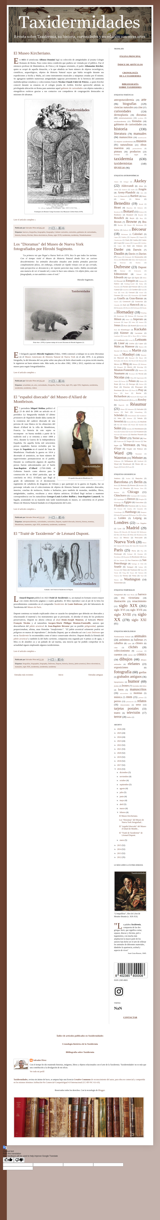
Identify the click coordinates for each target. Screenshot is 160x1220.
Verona (125, 576)
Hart (145, 305)
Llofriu (131, 343)
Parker (142, 381)
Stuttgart (130, 567)
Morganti (120, 367)
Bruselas (126, 488)
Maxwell (120, 358)
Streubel (131, 432)
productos (135, 151)
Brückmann (139, 225)
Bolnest (141, 212)
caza (129, 643)
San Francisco (133, 560)
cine (140, 107)
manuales (18, 667)
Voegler (129, 449)
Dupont (58, 521)
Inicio (60, 675)
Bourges (116, 488)
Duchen (138, 263)
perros (117, 701)
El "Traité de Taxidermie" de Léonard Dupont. (51, 533)
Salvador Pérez (31, 228)
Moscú (116, 538)
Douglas (141, 499)
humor (134, 681)
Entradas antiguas (96, 675)
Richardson (120, 396)
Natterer (141, 370)
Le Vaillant (142, 336)
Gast (142, 290)
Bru (144, 221)
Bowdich (119, 217)
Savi (126, 412)
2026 (119, 729)
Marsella (124, 532)
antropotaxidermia (29, 521)
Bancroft (123, 196)
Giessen (119, 509)
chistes (139, 643)
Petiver (141, 384)
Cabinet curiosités (61, 232)
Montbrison (19, 524)
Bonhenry (117, 215)
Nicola (140, 374)
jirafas (116, 686)
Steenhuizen (139, 429)
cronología (139, 651)
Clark (127, 240)
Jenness (141, 322)
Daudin (119, 253)
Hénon (117, 319)
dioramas (141, 114)
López (141, 343)
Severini (118, 421)
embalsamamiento (125, 118)
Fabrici (116, 284)
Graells (121, 298)
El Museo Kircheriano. (32, 53)
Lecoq (130, 340)
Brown (118, 221)
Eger (129, 278)
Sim (118, 425)
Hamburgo (131, 511)
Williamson (128, 461)
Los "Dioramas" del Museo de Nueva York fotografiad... (131, 821)
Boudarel (129, 215)
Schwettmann (132, 416)
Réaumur (138, 404)
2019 (119, 757)
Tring (124, 573)
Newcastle (139, 538)
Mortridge (140, 367)
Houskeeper (120, 316)
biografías (33, 232)
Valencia (140, 573)
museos (141, 141)
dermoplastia (121, 114)
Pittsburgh (118, 554)
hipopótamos (119, 682)
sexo (138, 704)
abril (122, 804)
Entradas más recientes (23, 675)
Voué (141, 576)
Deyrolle (125, 260)
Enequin (130, 280)
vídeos (34, 388)
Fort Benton (142, 506)
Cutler (120, 246)
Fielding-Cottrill (129, 284)
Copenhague (120, 499)
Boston (132, 485)
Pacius (123, 381)
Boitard (128, 211)
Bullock (125, 230)
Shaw (135, 422)
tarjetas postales (126, 708)
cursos (130, 655)
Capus (116, 237)
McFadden (117, 361)
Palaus (132, 380)
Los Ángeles (141, 523)
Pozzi (133, 390)
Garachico (126, 290)
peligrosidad (90, 626)
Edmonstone (121, 273)
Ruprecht (121, 405)
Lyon (119, 528)
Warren (116, 580)
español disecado (68, 521)
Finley (141, 284)
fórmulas (137, 121)
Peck (123, 384)
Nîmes (144, 543)
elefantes (134, 664)
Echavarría (137, 271)
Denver (131, 498)
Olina (132, 378)
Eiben (144, 278)
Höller (128, 319)
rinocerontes (125, 705)
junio (122, 796)
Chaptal (141, 237)
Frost (142, 287)
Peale (116, 384)
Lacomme (138, 333)
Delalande (128, 257)
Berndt (141, 204)
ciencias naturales (123, 107)
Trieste (116, 573)
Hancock (135, 304)
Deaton (119, 257)
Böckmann (124, 234)
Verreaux (129, 445)
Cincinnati (133, 496)
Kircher (30, 235)
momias (91, 521)
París (118, 549)
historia (17, 235)
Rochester (136, 557)
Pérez (115, 393)
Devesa (116, 260)
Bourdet (140, 215)
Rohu (116, 400)
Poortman (117, 390)
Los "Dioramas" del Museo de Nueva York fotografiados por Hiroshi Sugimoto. (49, 246)
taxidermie (19, 388)
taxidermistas (123, 163)
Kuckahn (140, 329)
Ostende (141, 546)
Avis (141, 193)
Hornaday (125, 311)
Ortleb (116, 381)
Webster (137, 458)
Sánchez (125, 434)
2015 (119, 845)
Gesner (141, 292)
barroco (25, 232)
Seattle (118, 566)
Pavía (134, 551)
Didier (133, 260)
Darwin (137, 249)
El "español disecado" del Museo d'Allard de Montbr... (132, 827)
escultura (140, 118)
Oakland (119, 546)
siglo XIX (36, 524)
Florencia (131, 506)
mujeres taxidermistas (124, 141)
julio (122, 792)
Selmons (129, 418)
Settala (139, 418)
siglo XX (69, 385)
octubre (123, 780)
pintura (118, 151)
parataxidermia (137, 148)
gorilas (142, 672)
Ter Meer (120, 438)
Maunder (143, 355)
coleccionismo (122, 650)
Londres (121, 522)
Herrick (128, 308)
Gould (144, 295)
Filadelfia (119, 505)
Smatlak (141, 425)
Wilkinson (117, 461)
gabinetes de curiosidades (86, 232)
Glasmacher (134, 295)
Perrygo (132, 384)
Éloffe (123, 467)
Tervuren (116, 570)
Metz (118, 535)
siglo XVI (119, 609)
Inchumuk (117, 322)
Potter (127, 390)
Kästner (124, 332)
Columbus (143, 496)
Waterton (120, 458)
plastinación (130, 701)
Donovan (123, 263)
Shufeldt (143, 422)
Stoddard (123, 432)
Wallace (140, 449)
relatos (141, 701)
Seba (119, 418)
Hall (124, 305)
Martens (125, 351)
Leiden (122, 518)
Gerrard (131, 292)
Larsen (125, 336)
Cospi (119, 243)
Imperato (138, 319)
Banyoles (138, 478)
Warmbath (138, 454)
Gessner (117, 295)
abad (69, 619)
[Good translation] (8, 1160)
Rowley (142, 399)
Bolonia (124, 485)
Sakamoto (131, 409)
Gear (115, 292)
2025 (119, 733)
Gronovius (139, 301)
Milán (132, 535)
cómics (141, 654)
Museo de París (34, 607)
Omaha (127, 546)
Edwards (119, 277)
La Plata (143, 515)
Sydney (140, 567)
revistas (117, 154)
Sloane (133, 425)
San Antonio (120, 560)
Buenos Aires (138, 488)
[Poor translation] (19, 1160)
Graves (116, 301)
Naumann (119, 373)
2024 (119, 737)
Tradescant (120, 441)
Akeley (140, 180)
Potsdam (140, 554)
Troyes (132, 573)
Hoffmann (136, 308)
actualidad (26, 385)
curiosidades (42, 385)
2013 (119, 853)
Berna (116, 485)
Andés (133, 190)
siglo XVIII (122, 614)
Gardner (135, 289)
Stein (115, 432)
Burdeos (116, 492)
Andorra (117, 478)
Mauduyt (128, 354)
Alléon (116, 190)
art (32, 385)
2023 (119, 741)
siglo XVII (57, 235)
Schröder (119, 415)
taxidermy (74, 235)
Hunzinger (140, 316)
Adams (116, 182)
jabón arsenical (80, 663)
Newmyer (132, 374)
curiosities (72, 232)
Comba (135, 240)
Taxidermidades (21, 1079)
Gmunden (140, 509)
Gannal (116, 289)
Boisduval (117, 212)
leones (125, 685)
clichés (133, 647)
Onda (134, 546)
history (23, 235)
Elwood (119, 281)
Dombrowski (142, 260)
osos (129, 697)
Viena (134, 576)
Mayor (141, 358)
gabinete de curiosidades (72, 88)
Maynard (131, 358)
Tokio (125, 570)
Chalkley (124, 237)
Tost (144, 438)
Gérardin (116, 305)
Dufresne (51, 663)
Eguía (137, 278)
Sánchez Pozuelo (137, 434)
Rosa (133, 400)
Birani (117, 207)
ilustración (120, 601)
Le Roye (133, 336)
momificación (142, 137)
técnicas (119, 167)
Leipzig (137, 518)
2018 (119, 761)
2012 (119, 857)
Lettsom (140, 339)
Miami (125, 535)
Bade (115, 196)
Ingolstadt (125, 515)
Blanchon (130, 208)
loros (121, 689)
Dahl (129, 246)
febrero (123, 812)
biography (50, 232)
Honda (144, 308)
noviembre (124, 776)
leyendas (136, 686)
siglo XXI (77, 385)
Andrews (124, 190)
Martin (136, 350)
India (118, 515)
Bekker (123, 199)
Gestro (126, 295)
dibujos (126, 659)
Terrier (136, 438)
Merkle (126, 361)
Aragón (142, 189)
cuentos (118, 654)
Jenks (133, 322)
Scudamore (143, 416)
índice (129, 717)
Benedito (122, 203)
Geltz (123, 292)
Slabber (125, 425)
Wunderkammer (85, 235)
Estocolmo (139, 502)
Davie (132, 253)
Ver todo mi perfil (37, 1071)
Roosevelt (125, 400)
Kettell (133, 326)
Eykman (141, 281)
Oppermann (140, 378)
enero (122, 840)
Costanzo (127, 243)
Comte (143, 240)
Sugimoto (85, 385)
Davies (142, 253)
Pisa (142, 551)
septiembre (124, 784)
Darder (119, 249)
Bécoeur (139, 229)
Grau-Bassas (136, 298)
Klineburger (125, 330)
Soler (117, 428)
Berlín (138, 482)
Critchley (144, 243)
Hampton (144, 512)
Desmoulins (138, 257)
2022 (119, 745)
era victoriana (130, 597)
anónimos (124, 639)
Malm (117, 346)
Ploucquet (139, 387)
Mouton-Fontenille (124, 370)
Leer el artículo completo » (25, 219)
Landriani (117, 336)
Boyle (132, 218)
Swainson (140, 432)
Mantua (116, 532)
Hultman (130, 316)
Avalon (128, 478)
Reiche (138, 393)
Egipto (128, 502)
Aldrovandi (127, 185)
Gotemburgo (118, 512)
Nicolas (119, 377)
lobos (144, 686)
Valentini (138, 441)
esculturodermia (120, 121)
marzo (122, 808)
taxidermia (66, 235)
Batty (144, 196)
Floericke (117, 287)
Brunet (129, 225)
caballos (118, 643)
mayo (122, 800)
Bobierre (140, 208)
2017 (119, 765)
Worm (137, 464)
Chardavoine (118, 240)
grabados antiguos (129, 676)
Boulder (141, 485)
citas (115, 647)
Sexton (129, 422)
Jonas (117, 325)
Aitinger (126, 182)
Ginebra (129, 509)
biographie (41, 232)
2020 (119, 753)
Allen (141, 186)
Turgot (128, 441)
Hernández (119, 308)
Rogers (141, 397)
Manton (141, 347)
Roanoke (126, 557)
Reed (126, 393)
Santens (116, 412)
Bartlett (134, 195)
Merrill (133, 361)
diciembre (124, 772)
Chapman (133, 237)
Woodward (127, 464)
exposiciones (121, 667)
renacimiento (139, 601)
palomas (141, 697)
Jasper (126, 322)
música (118, 697)
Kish (115, 330)
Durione (122, 271)
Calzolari (138, 233)
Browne (131, 221)
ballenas (138, 639)
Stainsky (129, 429)
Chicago (133, 492)
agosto (122, 788)
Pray (140, 390)
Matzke (116, 355)
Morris (129, 367)
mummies (28, 524)
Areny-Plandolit (126, 192)
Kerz (125, 326)
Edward (139, 274)
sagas (136, 154)
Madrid (132, 527)
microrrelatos (124, 693)
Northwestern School (122, 637)
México (126, 538)
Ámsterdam (118, 583)
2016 (119, 769)
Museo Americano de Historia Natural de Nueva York (50, 357)
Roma (50, 235)
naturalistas (126, 144)
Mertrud (141, 361)
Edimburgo (117, 502)
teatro (117, 712)
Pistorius (126, 387)
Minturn (135, 364)
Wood (116, 464)
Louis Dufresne (93, 632)
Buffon (116, 230)
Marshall (116, 351)
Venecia (116, 576)
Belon (137, 199)
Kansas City (135, 515)
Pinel (116, 387)
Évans (130, 467)
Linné (121, 343)
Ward (119, 452)
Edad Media (130, 595)
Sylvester (117, 434)
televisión (133, 712)
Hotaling (144, 313)
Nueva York (60, 385)
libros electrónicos (40, 235)
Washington (132, 579)
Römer (123, 409)
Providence (117, 557)
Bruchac (120, 225)
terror (118, 716)
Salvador (140, 409)
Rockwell (133, 397)
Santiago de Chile (138, 564)
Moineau (143, 364)
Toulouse (133, 570)
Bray (141, 218)
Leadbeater (121, 340)
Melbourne (143, 532)
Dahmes (139, 246)
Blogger (101, 1090)
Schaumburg (138, 412)
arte (35, 385)
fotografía (51, 385)
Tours (142, 570)
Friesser (135, 287)
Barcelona (121, 482)
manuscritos (125, 137)
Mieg (126, 363)
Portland (129, 554)
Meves (116, 364)
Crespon (135, 243)
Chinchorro (120, 495)
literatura (120, 133)
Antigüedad (118, 595)
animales (140, 636)
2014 (119, 849)
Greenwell (127, 301)
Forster (125, 287)
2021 (119, 749)
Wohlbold (140, 461)
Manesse (129, 346)
